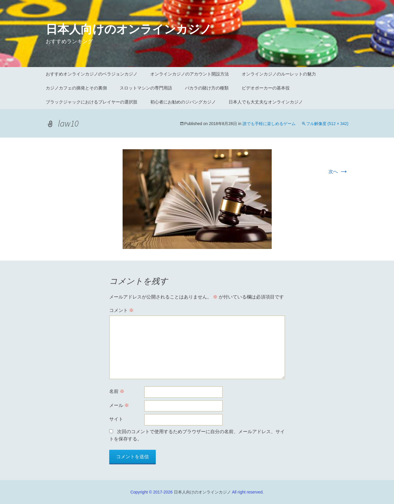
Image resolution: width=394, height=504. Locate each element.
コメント (121, 310)
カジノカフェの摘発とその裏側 (76, 87)
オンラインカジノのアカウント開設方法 (189, 73)
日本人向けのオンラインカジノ (202, 492)
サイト (116, 419)
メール (119, 405)
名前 (116, 391)
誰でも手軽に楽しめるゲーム (269, 123)
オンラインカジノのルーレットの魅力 (279, 73)
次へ (338, 171)
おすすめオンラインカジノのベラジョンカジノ (91, 73)
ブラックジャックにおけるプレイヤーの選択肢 (91, 101)
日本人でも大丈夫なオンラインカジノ (266, 101)
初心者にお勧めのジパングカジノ (183, 101)
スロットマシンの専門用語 (146, 87)
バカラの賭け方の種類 (207, 87)
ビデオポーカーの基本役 (266, 87)
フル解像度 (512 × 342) (327, 123)
